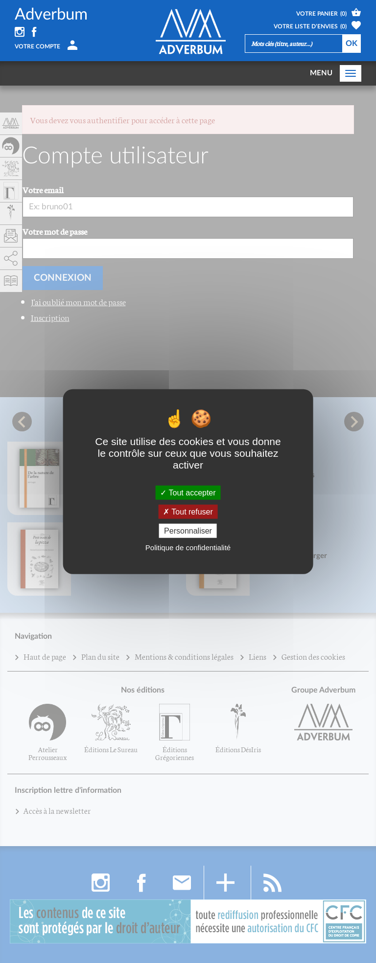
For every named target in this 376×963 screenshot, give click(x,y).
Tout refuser (188, 511)
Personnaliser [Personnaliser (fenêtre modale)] (188, 531)
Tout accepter (187, 492)
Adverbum (51, 14)
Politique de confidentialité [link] (188, 547)
